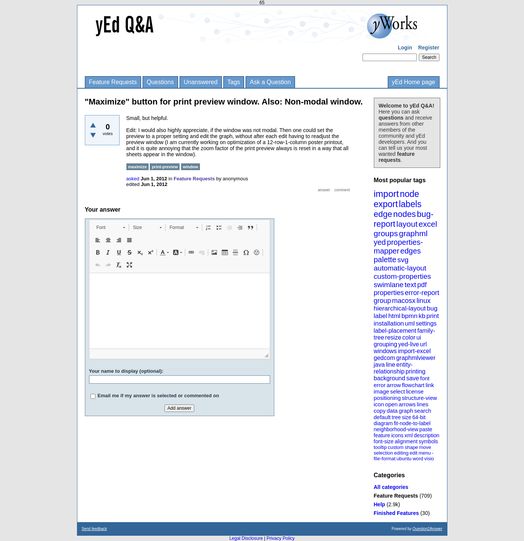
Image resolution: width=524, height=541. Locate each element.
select (397, 391)
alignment (406, 441)
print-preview (165, 166)
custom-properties (402, 276)
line (390, 364)
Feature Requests (113, 82)
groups (386, 233)
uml (410, 323)
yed (380, 242)
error (380, 385)
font (424, 378)
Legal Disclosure (246, 538)
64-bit (419, 417)
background (390, 378)
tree (396, 417)
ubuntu (404, 458)
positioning (387, 398)
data (392, 410)
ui (418, 337)
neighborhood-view (396, 429)
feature (382, 435)
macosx (403, 300)
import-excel (414, 351)
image (381, 391)
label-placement (395, 330)
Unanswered (201, 82)
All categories (391, 487)
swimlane (389, 285)
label (380, 316)
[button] (110, 227)
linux (423, 300)
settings (426, 323)
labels (410, 204)
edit (414, 453)
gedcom (384, 358)
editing (401, 453)
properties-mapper (398, 246)
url (423, 344)
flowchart (413, 385)
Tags (233, 82)
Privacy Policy (280, 538)
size (406, 417)
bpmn (409, 316)
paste (426, 429)
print (432, 316)
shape (411, 447)
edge (383, 214)
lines (423, 404)
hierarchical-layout (400, 308)
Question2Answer (428, 529)
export (386, 204)
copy (380, 410)
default (382, 417)
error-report (422, 293)
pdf (422, 285)
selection (383, 453)
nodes (404, 214)
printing (415, 371)
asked (133, 178)
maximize (137, 166)
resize (393, 337)
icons (397, 435)
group (382, 300)
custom (396, 447)
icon (379, 404)
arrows (407, 404)
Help (379, 504)
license (415, 391)
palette (385, 259)
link (430, 385)
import (386, 194)
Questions (160, 82)
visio (429, 458)
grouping (385, 344)
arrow (394, 385)
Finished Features (396, 513)
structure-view (419, 398)
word (418, 458)
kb (421, 316)
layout (407, 224)
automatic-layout (400, 268)
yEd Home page (413, 82)
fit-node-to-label (412, 423)
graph (406, 410)
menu (424, 453)
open (391, 404)
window (190, 166)
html (394, 316)
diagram (383, 423)
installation (389, 323)
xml (408, 435)
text (410, 285)
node (409, 194)
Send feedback (94, 529)
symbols (428, 441)
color (408, 337)
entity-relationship (393, 368)
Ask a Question (270, 82)
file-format (385, 458)
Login (405, 48)
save (412, 378)
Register (428, 48)
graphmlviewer (415, 358)
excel (428, 224)
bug (432, 308)
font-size (384, 441)
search (422, 410)
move (425, 447)
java (379, 364)
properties (389, 293)
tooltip (380, 447)
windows (385, 351)
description (426, 435)
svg (403, 260)
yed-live (408, 344)
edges (410, 251)
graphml (413, 233)
